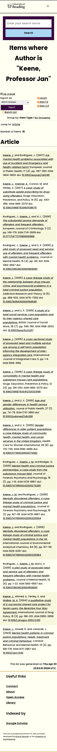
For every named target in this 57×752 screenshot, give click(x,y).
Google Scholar (17, 723)
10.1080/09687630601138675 (20, 208)
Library (11, 703)
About (10, 692)
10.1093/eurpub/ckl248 (36, 175)
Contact (12, 686)
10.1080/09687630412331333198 (22, 392)
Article (16, 125)
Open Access (15, 697)
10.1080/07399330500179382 (20, 453)
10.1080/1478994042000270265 (22, 486)
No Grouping (42, 118)
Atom (41, 98)
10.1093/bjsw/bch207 (21, 331)
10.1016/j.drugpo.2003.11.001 (24, 620)
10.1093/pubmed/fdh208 (18, 417)
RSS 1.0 (42, 102)
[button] (11, 107)
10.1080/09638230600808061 (20, 269)
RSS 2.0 (42, 106)
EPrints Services (22, 736)
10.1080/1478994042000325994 (22, 519)
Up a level (7, 94)
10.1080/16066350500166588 (20, 302)
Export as (6, 98)
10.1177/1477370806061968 (19, 237)
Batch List (8, 112)
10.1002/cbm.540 (13, 653)
